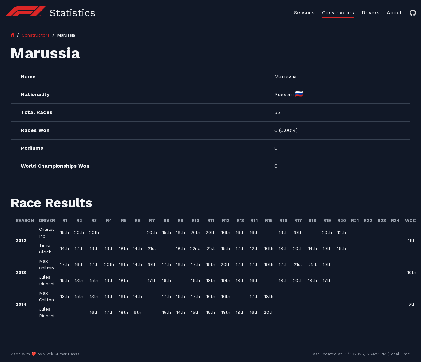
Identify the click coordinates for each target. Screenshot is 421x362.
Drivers (370, 13)
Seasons (304, 13)
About (394, 13)
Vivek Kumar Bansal (62, 354)
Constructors (338, 13)
